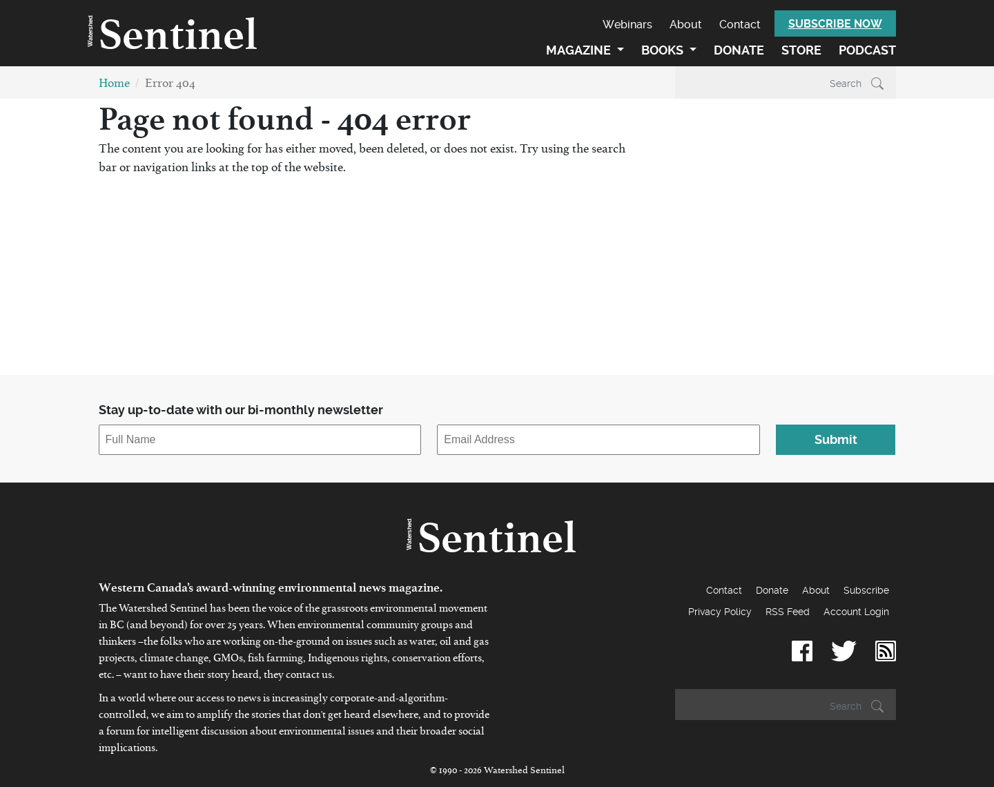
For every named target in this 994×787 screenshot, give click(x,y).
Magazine (580, 50)
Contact (740, 24)
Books (663, 50)
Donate (739, 50)
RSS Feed (788, 611)
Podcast (867, 50)
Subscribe (866, 590)
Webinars (627, 24)
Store (801, 50)
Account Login (856, 611)
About (686, 24)
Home (114, 86)
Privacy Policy (720, 611)
